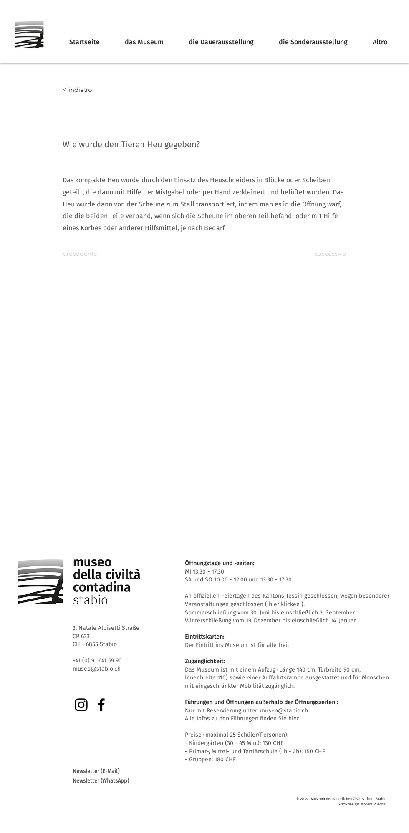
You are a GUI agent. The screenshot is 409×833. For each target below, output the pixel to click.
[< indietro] (90, 89)
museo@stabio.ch (284, 710)
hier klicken (284, 604)
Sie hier (288, 718)
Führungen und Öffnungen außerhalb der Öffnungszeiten (260, 702)
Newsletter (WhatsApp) (101, 781)
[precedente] (90, 253)
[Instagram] (81, 704)
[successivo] (325, 253)
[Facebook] (101, 704)
